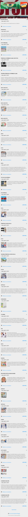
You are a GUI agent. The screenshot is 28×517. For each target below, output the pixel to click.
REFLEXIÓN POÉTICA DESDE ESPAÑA (8, 373)
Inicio (14, 13)
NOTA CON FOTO (4, 87)
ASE (2, 328)
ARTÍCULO (3, 284)
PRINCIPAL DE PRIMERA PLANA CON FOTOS (9, 58)
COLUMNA (3, 314)
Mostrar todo (23, 16)
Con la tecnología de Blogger (14, 513)
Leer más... (24, 26)
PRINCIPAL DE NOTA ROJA (6, 223)
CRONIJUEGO (3, 299)
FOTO (2, 147)
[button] (26, 19)
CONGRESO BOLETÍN (5, 480)
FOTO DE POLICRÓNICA (5, 177)
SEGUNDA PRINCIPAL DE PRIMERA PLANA (9, 73)
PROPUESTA (3, 29)
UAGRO (2, 419)
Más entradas (14, 509)
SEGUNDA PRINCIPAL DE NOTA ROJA (8, 254)
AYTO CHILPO (3, 434)
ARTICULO (3, 404)
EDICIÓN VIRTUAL (4, 19)
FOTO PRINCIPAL (4, 42)
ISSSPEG (2, 358)
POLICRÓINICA (4, 192)
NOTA (2, 133)
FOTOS (2, 269)
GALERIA (2, 465)
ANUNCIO (3, 388)
